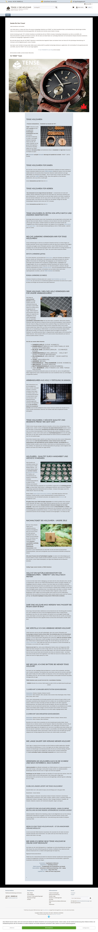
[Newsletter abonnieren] (90, 898)
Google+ (73, 894)
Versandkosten (46, 910)
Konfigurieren (86, 927)
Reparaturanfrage (31, 897)
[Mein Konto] (79, 7)
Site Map (51, 899)
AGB (50, 902)
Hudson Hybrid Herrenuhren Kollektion (42, 493)
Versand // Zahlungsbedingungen (35, 896)
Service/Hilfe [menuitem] (88, 4)
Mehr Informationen (80, 923)
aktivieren (59, 914)
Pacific (37, 176)
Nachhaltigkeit (30, 894)
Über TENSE (30, 893)
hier (47, 181)
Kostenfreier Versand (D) (49, 1)
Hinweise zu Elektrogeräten (55, 897)
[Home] (8, 15)
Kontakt (29, 899)
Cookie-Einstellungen (54, 893)
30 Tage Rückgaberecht (77, 1)
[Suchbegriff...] (45, 7)
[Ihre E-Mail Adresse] (79, 898)
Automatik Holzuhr (47, 267)
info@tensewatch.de (12, 898)
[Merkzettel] (73, 7)
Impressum (51, 904)
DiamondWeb (36, 868)
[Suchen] (56, 7)
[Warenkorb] (89, 7)
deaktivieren (54, 914)
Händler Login (52, 896)
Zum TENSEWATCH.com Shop (46, 49)
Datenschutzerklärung (54, 894)
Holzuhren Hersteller (33, 472)
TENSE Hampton (49, 171)
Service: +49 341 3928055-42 (14, 1)
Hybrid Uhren (49, 257)
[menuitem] (45, 7)
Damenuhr (31, 154)
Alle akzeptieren (49, 927)
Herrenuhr (40, 154)
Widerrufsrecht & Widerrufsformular (57, 901)
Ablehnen (12, 927)
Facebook (73, 893)
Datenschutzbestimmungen (83, 901)
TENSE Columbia (48, 270)
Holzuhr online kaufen (31, 642)
